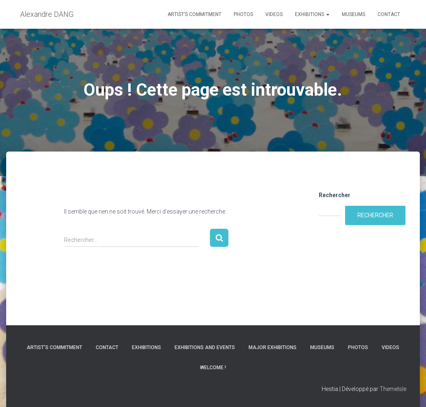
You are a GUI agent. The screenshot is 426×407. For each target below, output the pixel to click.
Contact (389, 14)
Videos (274, 14)
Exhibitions (312, 14)
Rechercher (334, 195)
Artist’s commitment (194, 14)
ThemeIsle (393, 389)
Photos (243, 14)
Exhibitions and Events (205, 347)
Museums (353, 14)
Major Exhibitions (273, 347)
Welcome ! (213, 367)
